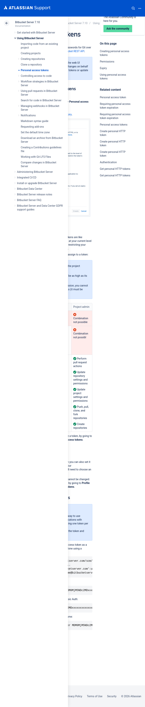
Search (133, 8)
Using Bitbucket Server (30, 38)
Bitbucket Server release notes (34, 194)
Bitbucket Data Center (29, 188)
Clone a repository (31, 64)
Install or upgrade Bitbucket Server (37, 183)
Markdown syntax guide (34, 121)
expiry (68, 114)
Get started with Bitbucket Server (36, 32)
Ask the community (113, 212)
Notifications (28, 115)
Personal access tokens (35, 70)
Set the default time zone (35, 132)
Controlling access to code (36, 75)
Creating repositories (33, 58)
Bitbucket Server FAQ (29, 200)
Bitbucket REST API (73, 51)
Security (111, 696)
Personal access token (113, 97)
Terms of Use (94, 696)
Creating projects (31, 53)
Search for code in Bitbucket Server (41, 100)
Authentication (108, 162)
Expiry (103, 68)
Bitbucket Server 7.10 (27, 22)
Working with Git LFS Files (36, 156)
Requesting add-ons (32, 126)
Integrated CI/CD (26, 177)
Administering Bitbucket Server (35, 171)
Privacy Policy (74, 696)
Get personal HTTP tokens (115, 168)
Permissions (107, 61)
